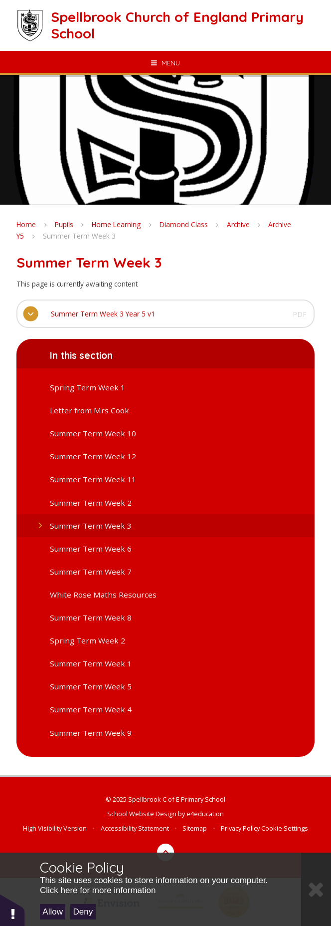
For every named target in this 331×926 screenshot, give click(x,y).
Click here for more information (98, 890)
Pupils (64, 224)
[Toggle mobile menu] (165, 63)
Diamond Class (184, 224)
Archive (238, 224)
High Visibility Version (55, 828)
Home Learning (116, 224)
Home (26, 224)
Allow (52, 912)
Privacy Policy (240, 828)
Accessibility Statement (135, 828)
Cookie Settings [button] (284, 828)
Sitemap (194, 828)
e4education (205, 813)
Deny (83, 912)
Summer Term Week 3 (79, 236)
